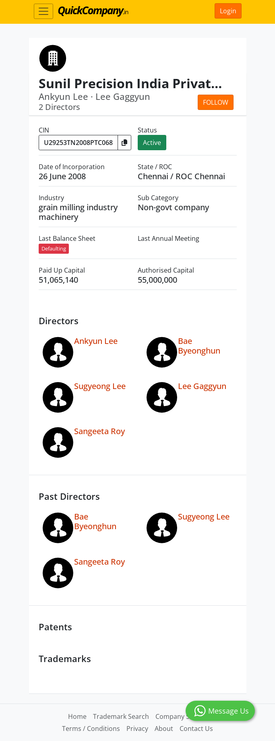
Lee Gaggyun (202, 386)
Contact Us (196, 728)
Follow (215, 102)
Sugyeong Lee (100, 386)
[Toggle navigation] (43, 11)
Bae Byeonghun (199, 345)
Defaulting (53, 248)
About (164, 728)
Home (77, 716)
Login (228, 10)
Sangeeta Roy (99, 431)
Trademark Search (121, 716)
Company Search (181, 716)
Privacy (137, 728)
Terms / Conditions (91, 728)
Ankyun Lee (96, 340)
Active (152, 142)
